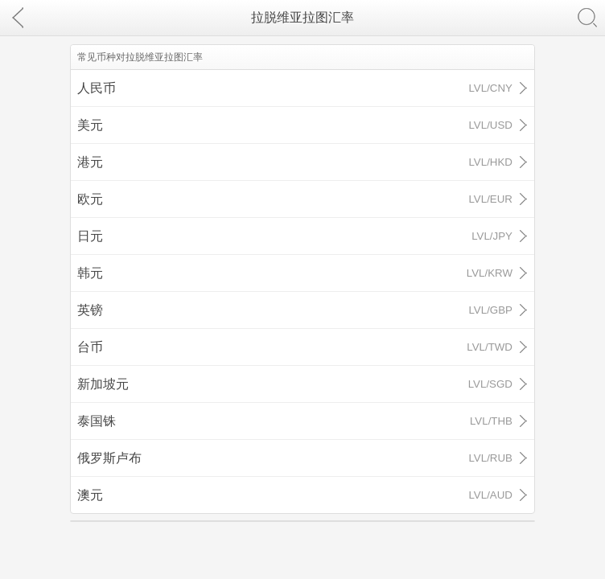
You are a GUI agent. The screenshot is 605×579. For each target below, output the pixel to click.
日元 (294, 236)
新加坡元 (294, 384)
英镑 (294, 310)
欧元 (294, 199)
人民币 (294, 88)
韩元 (294, 273)
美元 (294, 125)
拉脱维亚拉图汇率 (302, 17)
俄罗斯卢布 (294, 458)
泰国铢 (294, 421)
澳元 (294, 495)
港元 (294, 162)
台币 (294, 347)
